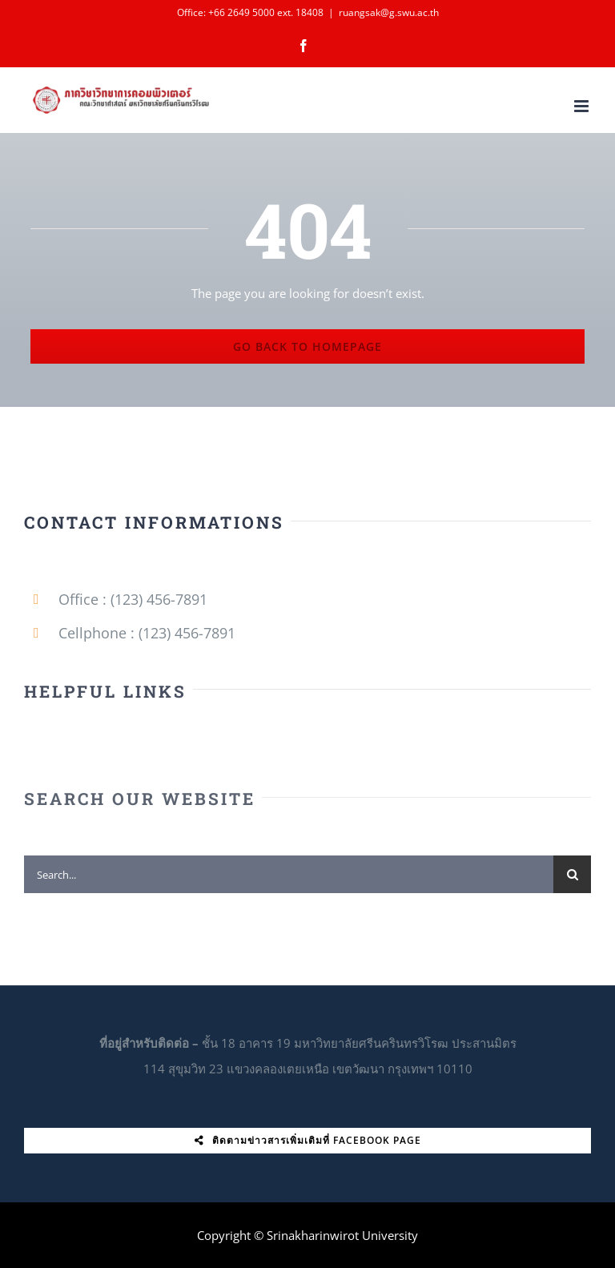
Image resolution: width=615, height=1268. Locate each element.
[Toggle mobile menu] (582, 106)
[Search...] (288, 880)
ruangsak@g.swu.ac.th (389, 12)
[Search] (572, 880)
